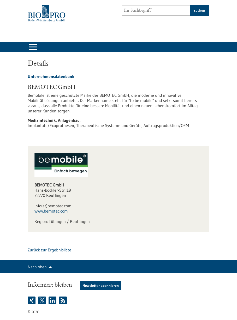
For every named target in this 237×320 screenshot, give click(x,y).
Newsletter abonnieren (100, 285)
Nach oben (37, 266)
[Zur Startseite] (48, 13)
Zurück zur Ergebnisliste (49, 249)
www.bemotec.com (51, 211)
